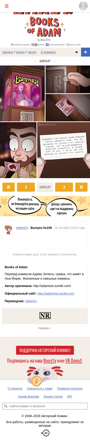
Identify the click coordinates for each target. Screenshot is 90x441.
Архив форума (28, 396)
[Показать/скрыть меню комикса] (76, 52)
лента (32, 52)
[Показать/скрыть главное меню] (7, 6)
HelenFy (31, 301)
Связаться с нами (39, 388)
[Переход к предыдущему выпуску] (11, 121)
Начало (7, 52)
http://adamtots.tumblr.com (56, 293)
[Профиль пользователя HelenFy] (9, 229)
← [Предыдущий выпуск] (35, 61)
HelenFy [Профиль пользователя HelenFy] (22, 228)
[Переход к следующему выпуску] (45, 121)
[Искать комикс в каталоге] (5, 406)
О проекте (15, 388)
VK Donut (73, 360)
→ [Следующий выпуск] (54, 61)
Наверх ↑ (44, 328)
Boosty (50, 360)
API (69, 396)
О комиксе (48, 52)
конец (20, 52)
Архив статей (53, 396)
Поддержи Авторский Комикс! (45, 350)
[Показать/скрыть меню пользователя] (83, 6)
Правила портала (69, 388)
